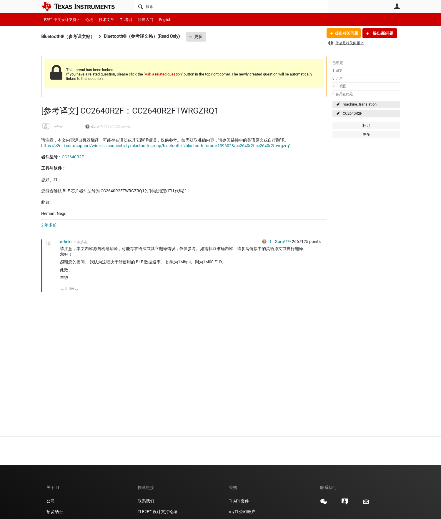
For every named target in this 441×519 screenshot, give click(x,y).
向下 (76, 290)
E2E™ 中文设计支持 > (61, 19)
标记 (366, 125)
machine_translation (360, 104)
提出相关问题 (345, 33)
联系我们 (146, 501)
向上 (62, 290)
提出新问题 (382, 33)
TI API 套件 (239, 501)
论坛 (89, 19)
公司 (50, 501)
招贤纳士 (54, 511)
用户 (397, 6)
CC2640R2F (352, 113)
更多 (198, 36)
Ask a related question (163, 74)
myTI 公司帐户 (242, 511)
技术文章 (106, 19)
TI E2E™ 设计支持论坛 (157, 511)
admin (58, 127)
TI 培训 (126, 19)
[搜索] (231, 6)
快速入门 (145, 19)
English (165, 19)
